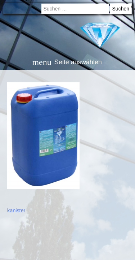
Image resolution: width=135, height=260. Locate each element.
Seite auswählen (67, 62)
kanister (16, 210)
